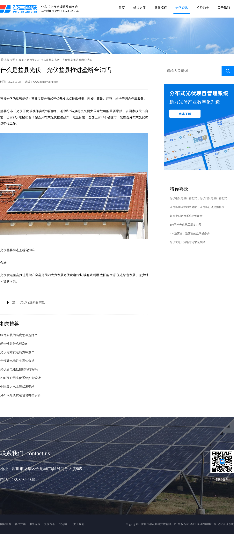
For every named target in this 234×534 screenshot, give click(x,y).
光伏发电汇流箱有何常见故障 (187, 242)
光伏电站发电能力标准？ (17, 352)
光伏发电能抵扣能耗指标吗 (19, 369)
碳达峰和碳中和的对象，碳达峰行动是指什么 (197, 207)
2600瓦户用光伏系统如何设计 (20, 378)
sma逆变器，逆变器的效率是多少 (190, 233)
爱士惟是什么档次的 (14, 343)
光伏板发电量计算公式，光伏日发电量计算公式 (198, 198)
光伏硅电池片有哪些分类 (17, 360)
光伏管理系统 (225, 524)
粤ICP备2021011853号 (203, 524)
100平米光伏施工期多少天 (185, 224)
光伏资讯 (32, 59)
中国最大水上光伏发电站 (17, 386)
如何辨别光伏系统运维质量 (186, 215)
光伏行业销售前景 (32, 302)
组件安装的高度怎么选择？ (19, 335)
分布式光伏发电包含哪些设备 (20, 395)
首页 (21, 59)
